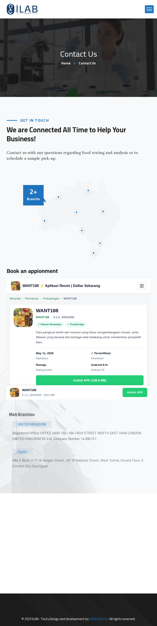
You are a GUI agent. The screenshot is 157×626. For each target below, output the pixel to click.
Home (66, 63)
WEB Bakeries (99, 619)
